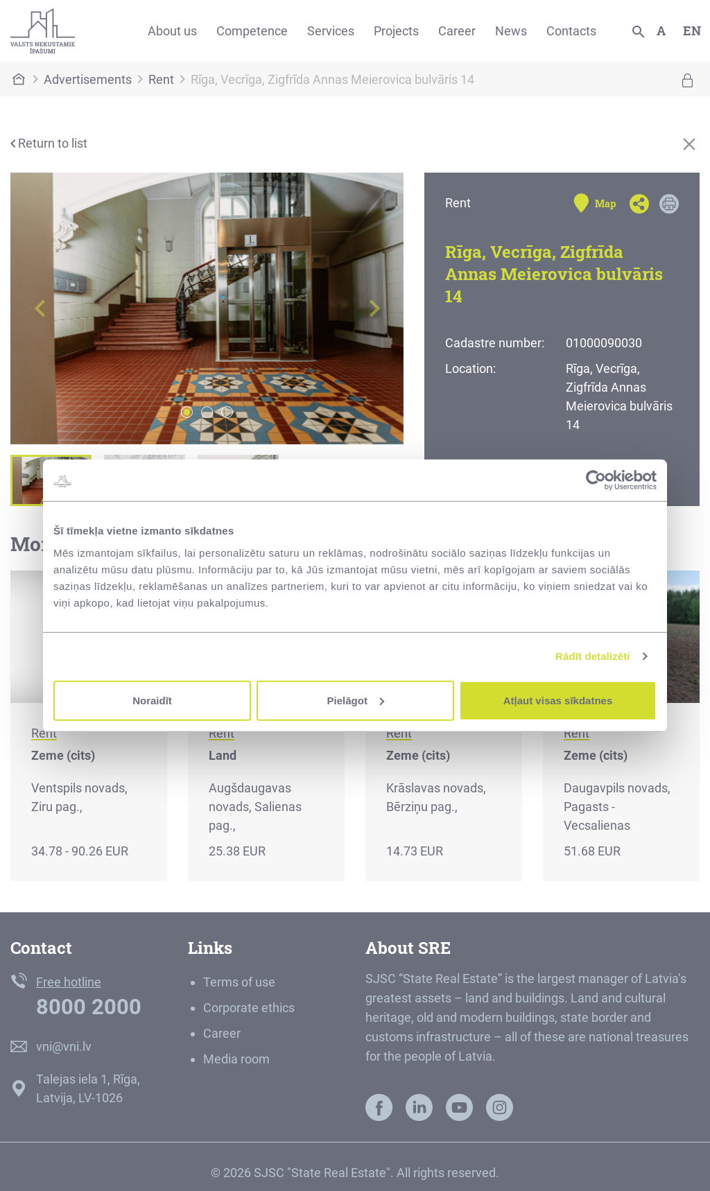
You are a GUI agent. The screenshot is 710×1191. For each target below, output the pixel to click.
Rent (161, 79)
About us (172, 31)
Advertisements (88, 79)
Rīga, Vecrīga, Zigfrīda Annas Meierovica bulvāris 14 (332, 79)
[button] (39, 308)
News (511, 31)
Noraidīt (152, 700)
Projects (396, 31)
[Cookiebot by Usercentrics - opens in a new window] (596, 480)
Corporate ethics (249, 1007)
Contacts (571, 31)
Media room (236, 1059)
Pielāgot (355, 700)
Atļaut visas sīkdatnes (558, 700)
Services (330, 31)
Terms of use (239, 982)
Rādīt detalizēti (592, 656)
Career (457, 31)
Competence (252, 31)
